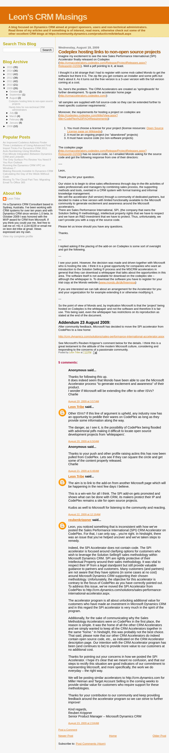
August (14, 98)
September (16, 94)
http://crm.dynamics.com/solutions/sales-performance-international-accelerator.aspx (111, 336)
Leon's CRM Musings (47, 17)
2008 (10, 126)
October (14, 91)
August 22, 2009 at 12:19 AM (84, 514)
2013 (10, 74)
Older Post (159, 735)
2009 (10, 88)
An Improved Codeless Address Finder (25, 142)
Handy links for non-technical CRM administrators (27, 108)
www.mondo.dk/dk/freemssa (117, 282)
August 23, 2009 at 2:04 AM (83, 723)
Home (113, 735)
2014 (10, 70)
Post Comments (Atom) (91, 743)
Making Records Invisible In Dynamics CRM (28, 170)
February (15, 119)
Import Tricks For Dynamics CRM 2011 (25, 148)
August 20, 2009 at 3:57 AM (83, 401)
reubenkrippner (79, 520)
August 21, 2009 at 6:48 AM (83, 471)
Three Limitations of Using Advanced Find (27, 145)
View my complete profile (18, 236)
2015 (10, 67)
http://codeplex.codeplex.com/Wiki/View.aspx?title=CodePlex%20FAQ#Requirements (88, 117)
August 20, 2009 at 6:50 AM (83, 441)
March (13, 116)
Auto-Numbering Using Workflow (21, 151)
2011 (10, 81)
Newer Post (65, 735)
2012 (10, 77)
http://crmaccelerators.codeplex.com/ (82, 95)
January (14, 122)
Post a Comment (67, 729)
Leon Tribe (76, 407)
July (12, 113)
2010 (10, 84)
